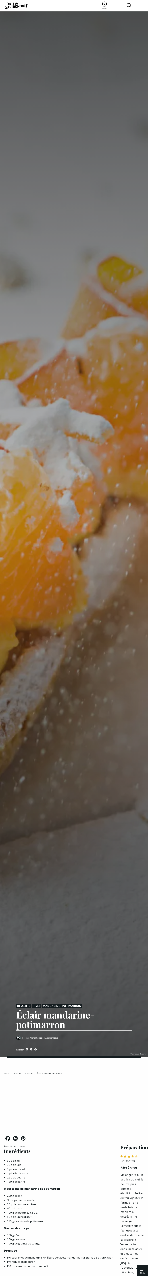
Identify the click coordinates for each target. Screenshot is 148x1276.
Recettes (17, 1073)
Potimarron (71, 1006)
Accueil (7, 1073)
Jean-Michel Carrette (34, 1038)
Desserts (23, 1006)
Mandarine (51, 1006)
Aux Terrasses (51, 1038)
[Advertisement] (74, 1106)
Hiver (36, 1006)
